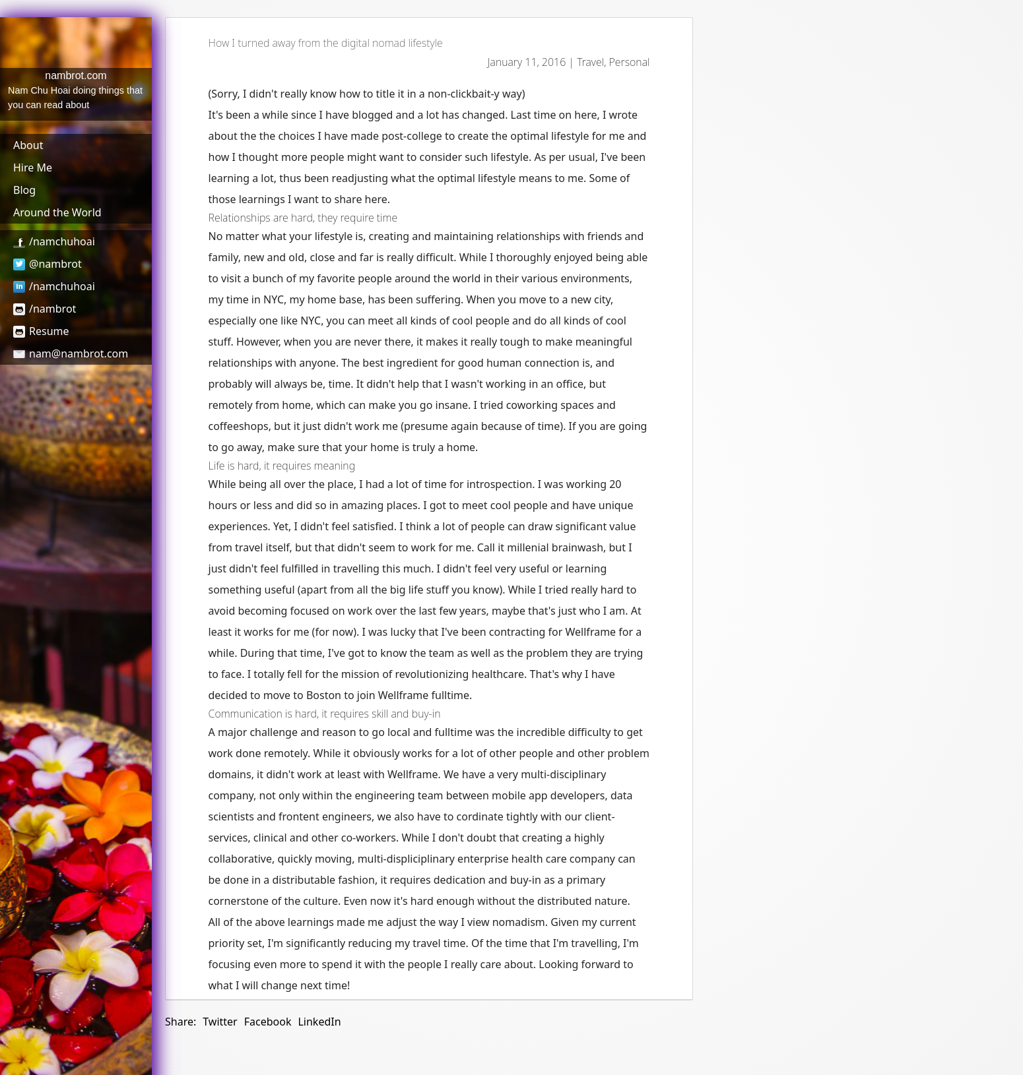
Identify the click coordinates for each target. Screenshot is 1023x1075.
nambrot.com (75, 75)
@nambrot (47, 264)
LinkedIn (319, 1021)
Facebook (268, 1021)
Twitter (220, 1021)
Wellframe (591, 632)
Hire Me (32, 167)
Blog (24, 190)
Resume (41, 331)
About (28, 145)
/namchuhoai (54, 241)
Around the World (57, 212)
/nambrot (44, 308)
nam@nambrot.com (70, 353)
